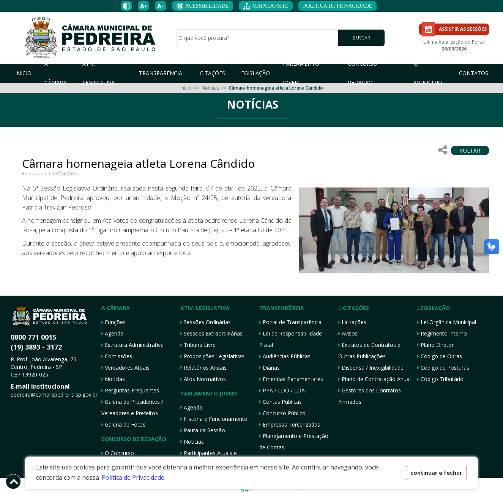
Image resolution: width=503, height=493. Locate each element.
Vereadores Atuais (125, 367)
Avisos (348, 333)
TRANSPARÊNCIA (160, 73)
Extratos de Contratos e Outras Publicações (369, 350)
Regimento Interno (442, 333)
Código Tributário (440, 379)
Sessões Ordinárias (205, 322)
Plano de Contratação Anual (374, 379)
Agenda (112, 333)
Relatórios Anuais (203, 367)
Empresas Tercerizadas (289, 424)
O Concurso (117, 453)
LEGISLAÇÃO (254, 73)
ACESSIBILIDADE (203, 6)
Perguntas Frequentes (130, 390)
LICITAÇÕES (210, 73)
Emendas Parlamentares (291, 379)
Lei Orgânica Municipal (446, 322)
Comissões (116, 356)
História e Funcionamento (214, 418)
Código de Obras (439, 356)
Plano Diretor (435, 344)
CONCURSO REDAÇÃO (362, 73)
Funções (113, 322)
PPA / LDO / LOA (282, 390)
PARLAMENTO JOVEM (301, 73)
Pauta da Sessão (202, 430)
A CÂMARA (55, 73)
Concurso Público (282, 413)
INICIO (23, 73)
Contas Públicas (280, 401)
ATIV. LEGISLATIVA (98, 73)
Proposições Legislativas (212, 356)
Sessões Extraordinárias (211, 333)
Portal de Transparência (290, 322)
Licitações (352, 322)
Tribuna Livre (198, 344)
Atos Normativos (203, 379)
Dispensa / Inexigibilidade (371, 367)
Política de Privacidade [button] (133, 477)
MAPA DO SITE (265, 6)
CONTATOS (473, 73)
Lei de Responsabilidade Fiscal (290, 339)
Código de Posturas (443, 367)
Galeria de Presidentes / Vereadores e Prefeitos (132, 407)
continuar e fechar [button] (436, 472)
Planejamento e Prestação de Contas (293, 441)
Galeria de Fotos (123, 424)
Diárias (269, 367)
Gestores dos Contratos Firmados (369, 396)
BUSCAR (361, 38)
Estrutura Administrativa (132, 344)
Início (186, 88)
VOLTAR (470, 150)
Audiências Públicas (285, 356)
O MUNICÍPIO (428, 73)
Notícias (210, 88)
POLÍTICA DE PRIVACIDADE (337, 6)
